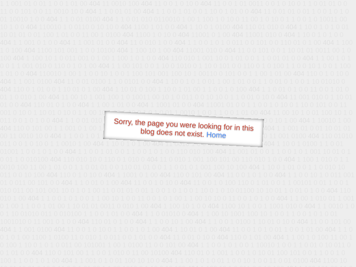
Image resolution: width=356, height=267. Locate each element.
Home (216, 134)
